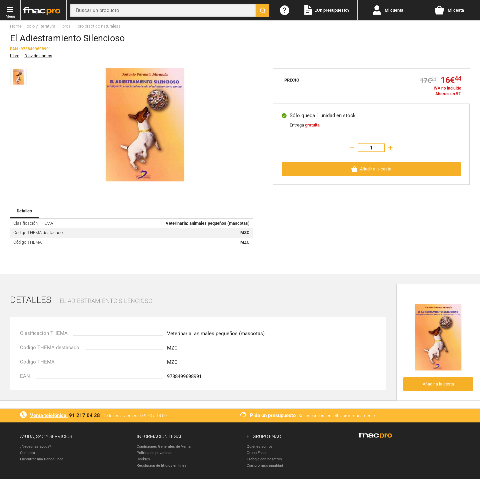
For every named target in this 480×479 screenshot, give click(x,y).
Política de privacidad (154, 453)
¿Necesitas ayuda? (35, 446)
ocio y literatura (41, 26)
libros (65, 26)
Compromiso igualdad (265, 465)
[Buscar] (262, 10)
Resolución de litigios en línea (161, 465)
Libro (14, 55)
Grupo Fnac (256, 453)
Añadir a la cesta (438, 383)
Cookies (143, 459)
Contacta (27, 453)
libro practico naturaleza (98, 26)
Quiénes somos (260, 446)
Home (16, 26)
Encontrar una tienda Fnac (41, 459)
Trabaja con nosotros (264, 459)
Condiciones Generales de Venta (164, 446)
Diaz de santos (38, 55)
